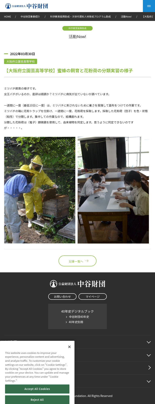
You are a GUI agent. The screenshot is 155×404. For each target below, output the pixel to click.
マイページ (93, 296)
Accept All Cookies (37, 397)
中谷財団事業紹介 (31, 16)
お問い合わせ (62, 296)
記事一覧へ (77, 261)
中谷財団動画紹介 (17, 368)
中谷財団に (17, 341)
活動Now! (126, 16)
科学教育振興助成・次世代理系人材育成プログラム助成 (80, 16)
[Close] (69, 354)
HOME (7, 16)
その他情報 (12, 381)
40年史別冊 (76, 322)
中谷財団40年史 (79, 317)
